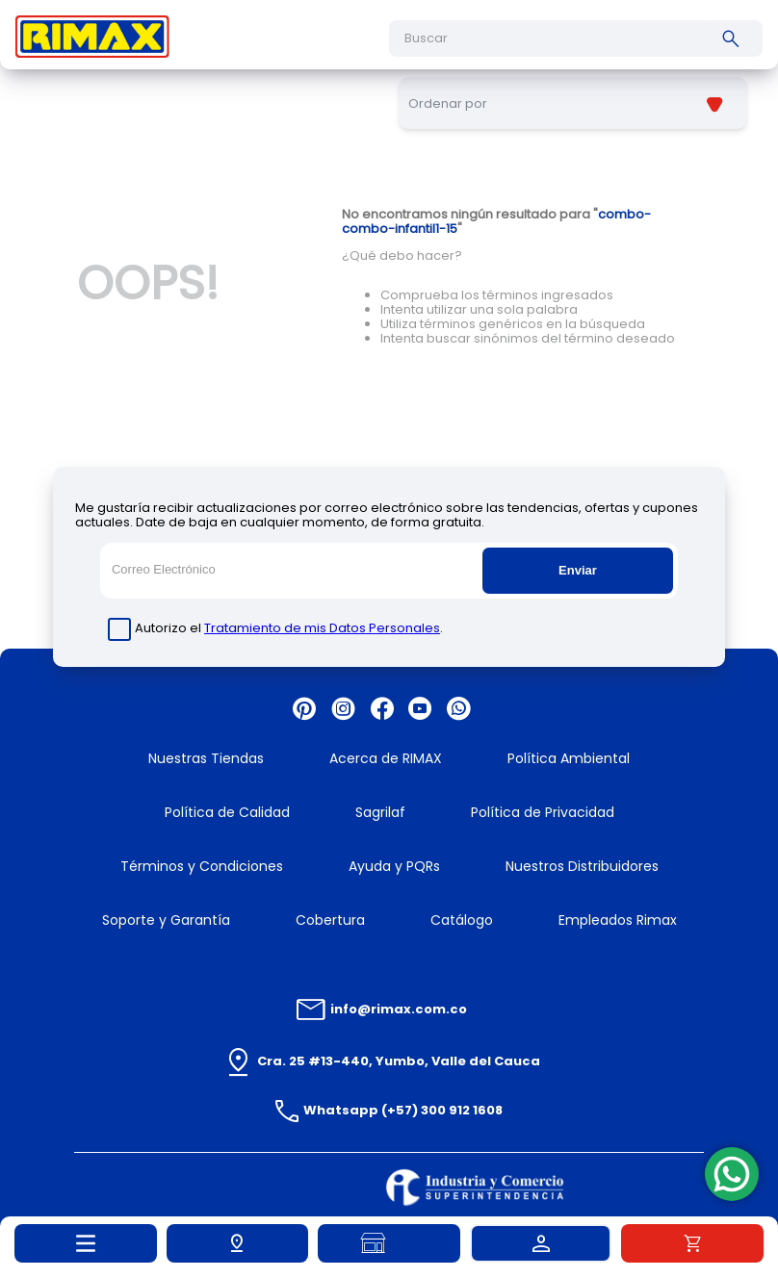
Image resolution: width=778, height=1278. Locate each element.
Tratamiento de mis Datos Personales (322, 628)
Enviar (577, 570)
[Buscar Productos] (734, 38)
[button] (238, 1243)
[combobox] (576, 38)
